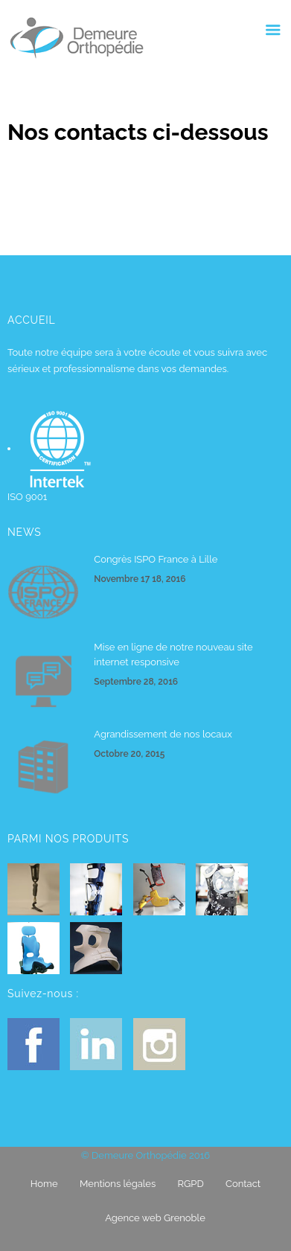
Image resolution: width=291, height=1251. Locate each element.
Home (44, 1183)
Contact (243, 1183)
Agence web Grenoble (155, 1217)
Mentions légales (118, 1183)
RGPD (191, 1183)
